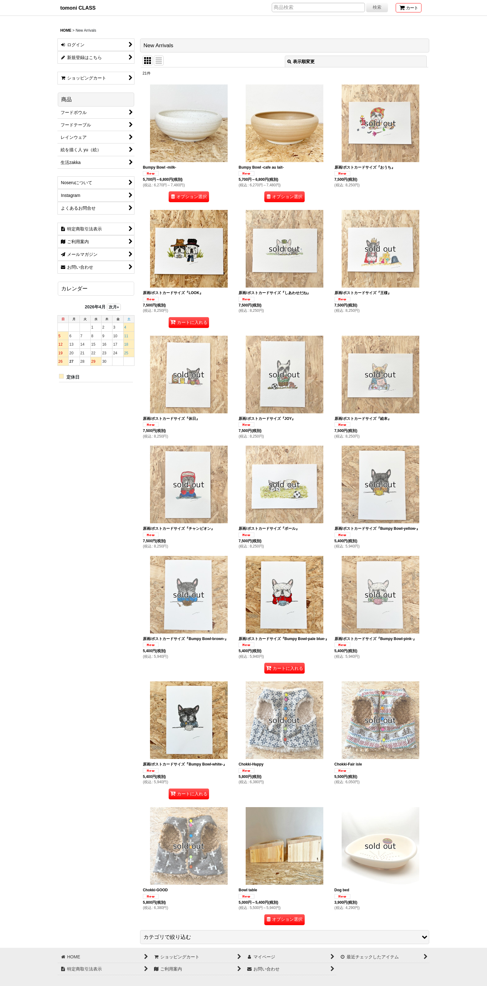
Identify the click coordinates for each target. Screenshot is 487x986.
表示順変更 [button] (301, 61)
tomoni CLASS (78, 8)
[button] (284, 937)
